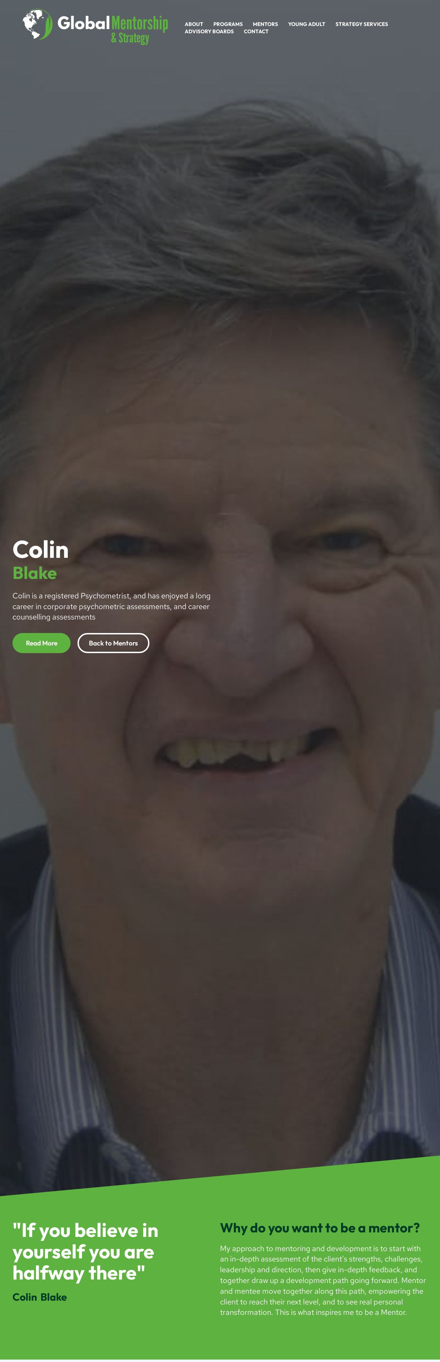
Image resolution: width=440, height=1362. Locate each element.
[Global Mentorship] (95, 26)
